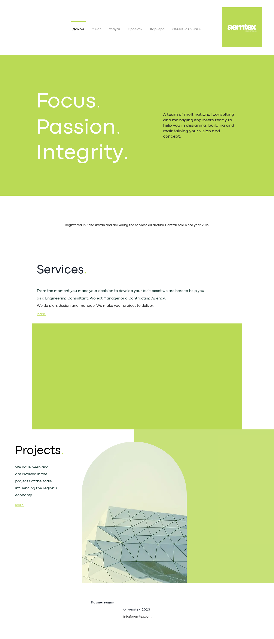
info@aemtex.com (137, 616)
